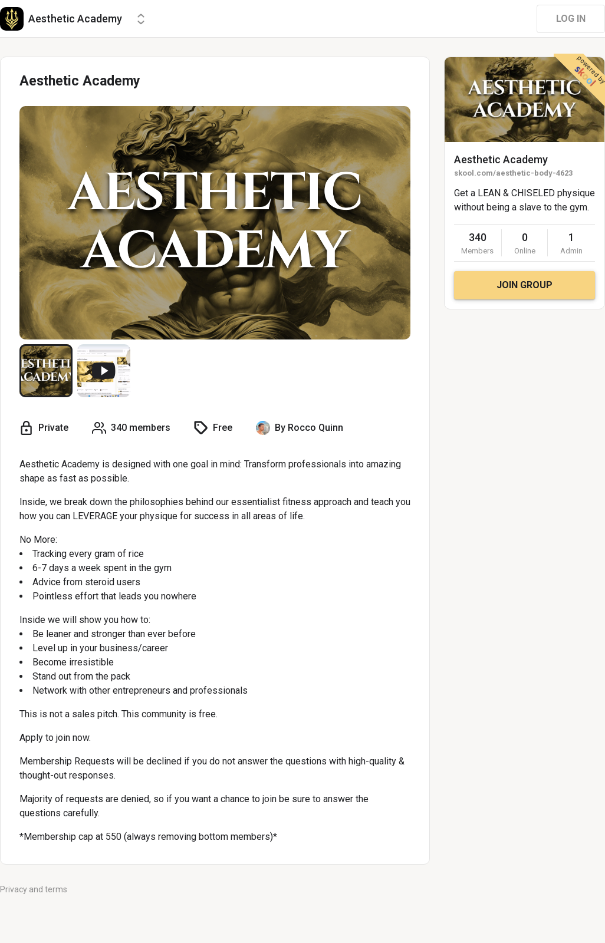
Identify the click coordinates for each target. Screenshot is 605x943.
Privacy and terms (33, 889)
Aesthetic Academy (501, 159)
